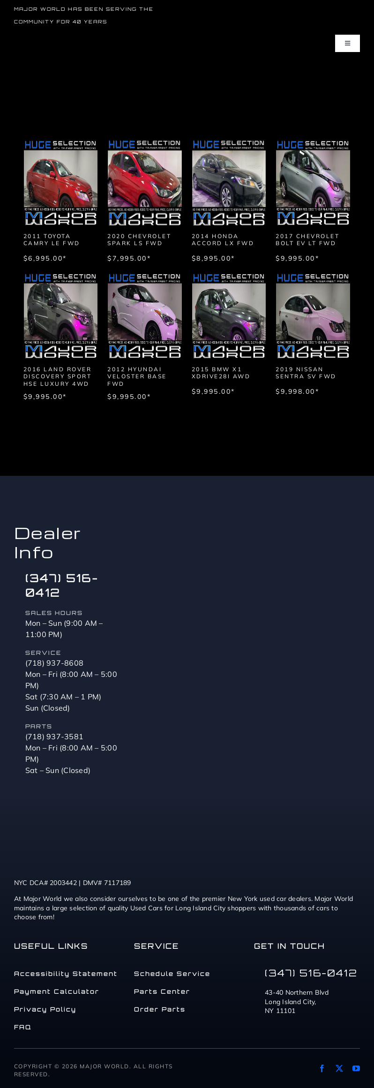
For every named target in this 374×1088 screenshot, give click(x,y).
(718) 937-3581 (54, 736)
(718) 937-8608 (54, 663)
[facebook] (322, 1068)
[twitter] (339, 1068)
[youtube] (356, 1068)
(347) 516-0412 (311, 973)
